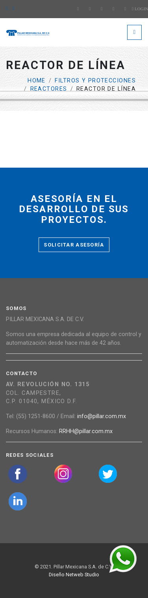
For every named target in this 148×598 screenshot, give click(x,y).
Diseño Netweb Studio (74, 574)
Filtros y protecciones (95, 80)
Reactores (48, 89)
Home (37, 80)
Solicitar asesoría (74, 245)
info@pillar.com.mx (101, 416)
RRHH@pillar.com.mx (86, 431)
